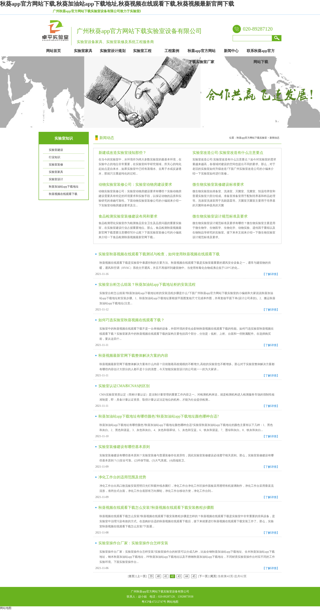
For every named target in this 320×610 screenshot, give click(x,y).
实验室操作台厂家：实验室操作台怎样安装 (133, 543)
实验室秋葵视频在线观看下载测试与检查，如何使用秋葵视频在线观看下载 (159, 254)
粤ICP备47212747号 (154, 601)
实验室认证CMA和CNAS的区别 (124, 386)
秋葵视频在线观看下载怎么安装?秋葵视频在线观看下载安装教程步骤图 (156, 508)
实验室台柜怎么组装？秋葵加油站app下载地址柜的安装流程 (147, 284)
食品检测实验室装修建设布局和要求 (128, 216)
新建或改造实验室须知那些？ (122, 153)
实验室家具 (56, 171)
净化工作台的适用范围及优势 (122, 477)
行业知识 (54, 157)
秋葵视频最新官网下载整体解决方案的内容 (133, 355)
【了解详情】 (270, 274)
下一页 (203, 576)
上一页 (141, 576)
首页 (131, 576)
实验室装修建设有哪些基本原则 (124, 447)
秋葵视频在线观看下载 (63, 194)
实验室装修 (56, 164)
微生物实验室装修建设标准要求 (218, 184)
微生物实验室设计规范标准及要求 (220, 216)
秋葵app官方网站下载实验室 (252, 137)
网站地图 (172, 601)
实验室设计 (56, 179)
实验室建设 (56, 149)
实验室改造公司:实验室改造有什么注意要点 (227, 153)
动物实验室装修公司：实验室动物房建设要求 (135, 184)
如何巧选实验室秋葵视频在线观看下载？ (131, 320)
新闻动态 (274, 137)
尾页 (213, 576)
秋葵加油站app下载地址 (64, 186)
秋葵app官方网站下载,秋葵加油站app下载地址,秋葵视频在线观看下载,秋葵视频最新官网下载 (117, 4)
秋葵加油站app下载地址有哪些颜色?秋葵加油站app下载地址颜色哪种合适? (158, 416)
